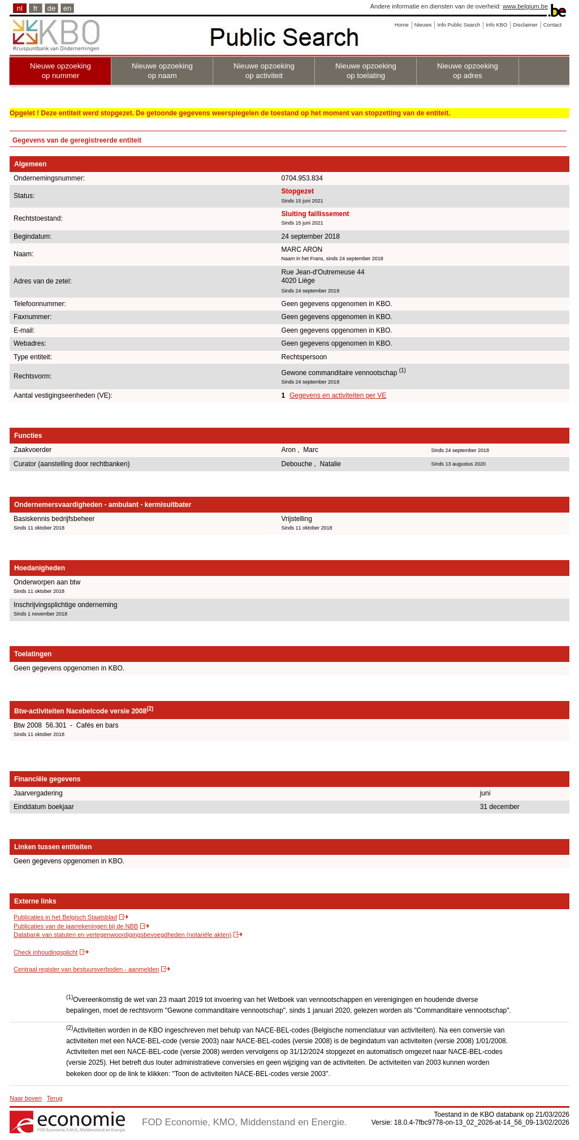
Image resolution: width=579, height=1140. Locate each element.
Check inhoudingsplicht (45, 952)
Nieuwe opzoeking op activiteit (264, 71)
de (51, 8)
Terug (55, 1098)
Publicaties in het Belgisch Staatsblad (65, 917)
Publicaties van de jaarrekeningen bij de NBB (76, 926)
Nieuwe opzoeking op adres (467, 71)
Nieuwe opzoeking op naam (162, 71)
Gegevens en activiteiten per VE (338, 395)
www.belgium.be (525, 6)
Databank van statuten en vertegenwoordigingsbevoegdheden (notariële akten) (122, 934)
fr (35, 8)
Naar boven (26, 1098)
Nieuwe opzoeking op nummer (60, 71)
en (67, 8)
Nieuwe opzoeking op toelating (365, 71)
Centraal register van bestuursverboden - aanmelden (86, 969)
